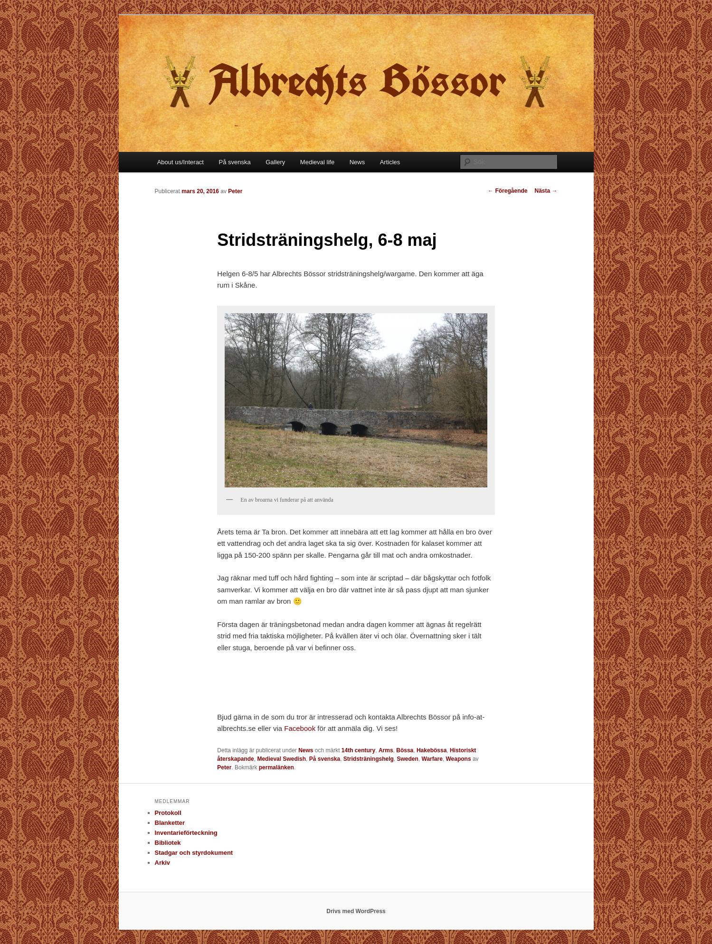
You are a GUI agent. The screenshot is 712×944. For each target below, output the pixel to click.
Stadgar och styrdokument (194, 852)
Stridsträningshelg (368, 759)
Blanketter (170, 822)
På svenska (234, 162)
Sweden (407, 759)
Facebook (300, 728)
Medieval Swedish (281, 759)
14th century (358, 750)
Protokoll (168, 812)
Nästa (545, 190)
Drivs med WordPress (356, 911)
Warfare (432, 759)
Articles (390, 162)
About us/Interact (180, 162)
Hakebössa (431, 750)
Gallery (275, 162)
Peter (235, 191)
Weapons (458, 759)
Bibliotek (168, 842)
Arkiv (163, 862)
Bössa (404, 750)
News (357, 162)
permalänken (276, 767)
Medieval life (317, 162)
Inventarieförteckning (186, 832)
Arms (386, 750)
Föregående (507, 190)
